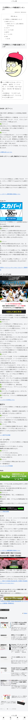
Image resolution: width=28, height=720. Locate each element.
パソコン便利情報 (4, 609)
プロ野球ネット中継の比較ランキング (13, 19)
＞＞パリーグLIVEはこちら (7, 399)
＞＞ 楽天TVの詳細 (5, 435)
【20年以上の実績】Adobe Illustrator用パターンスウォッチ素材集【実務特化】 (14, 601)
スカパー (8, 27)
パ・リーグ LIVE (9, 30)
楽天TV (7, 32)
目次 (12, 16)
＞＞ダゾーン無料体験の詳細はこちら (10, 194)
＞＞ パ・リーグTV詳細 (6, 465)
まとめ (8, 38)
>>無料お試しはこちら (6, 152)
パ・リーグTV (9, 34)
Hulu (7, 36)
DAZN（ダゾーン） (10, 21)
